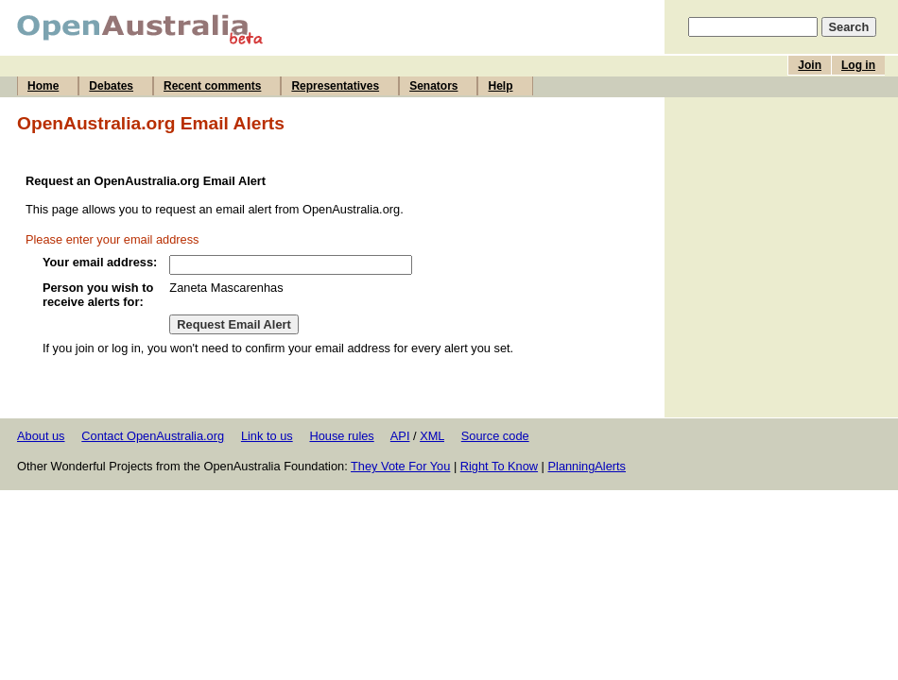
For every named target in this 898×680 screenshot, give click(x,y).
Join (809, 65)
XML (432, 436)
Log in (858, 65)
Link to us (267, 436)
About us (41, 436)
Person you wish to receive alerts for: (98, 294)
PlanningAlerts (587, 466)
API (400, 436)
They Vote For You (400, 466)
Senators (433, 86)
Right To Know (499, 466)
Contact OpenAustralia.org (152, 436)
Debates (111, 86)
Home (43, 86)
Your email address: (100, 262)
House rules (341, 436)
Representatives (335, 86)
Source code (495, 436)
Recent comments (212, 86)
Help (500, 86)
